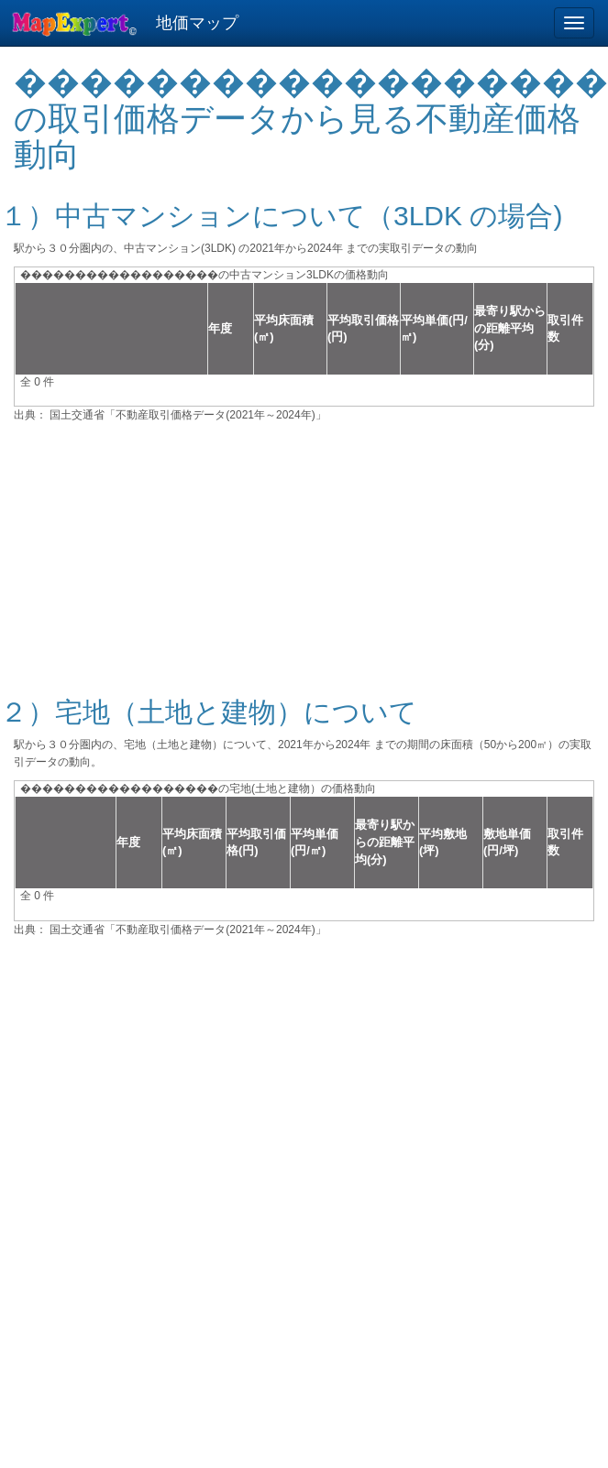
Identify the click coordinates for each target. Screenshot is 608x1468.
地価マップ (197, 23)
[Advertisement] (304, 548)
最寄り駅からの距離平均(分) (510, 328)
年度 (220, 328)
